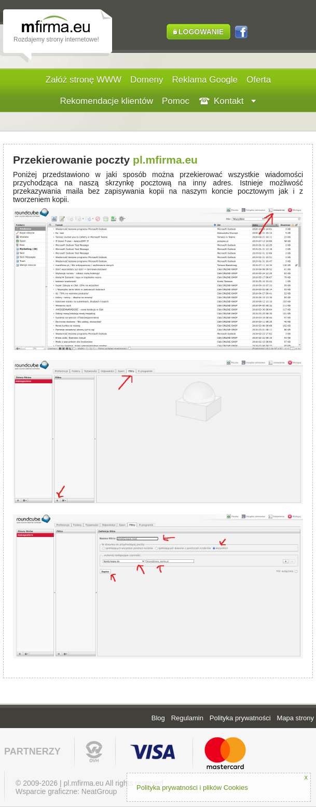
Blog (158, 718)
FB (241, 34)
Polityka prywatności (240, 718)
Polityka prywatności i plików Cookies (192, 787)
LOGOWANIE (201, 32)
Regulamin (187, 718)
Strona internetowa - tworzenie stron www (63, 26)
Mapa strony (295, 718)
